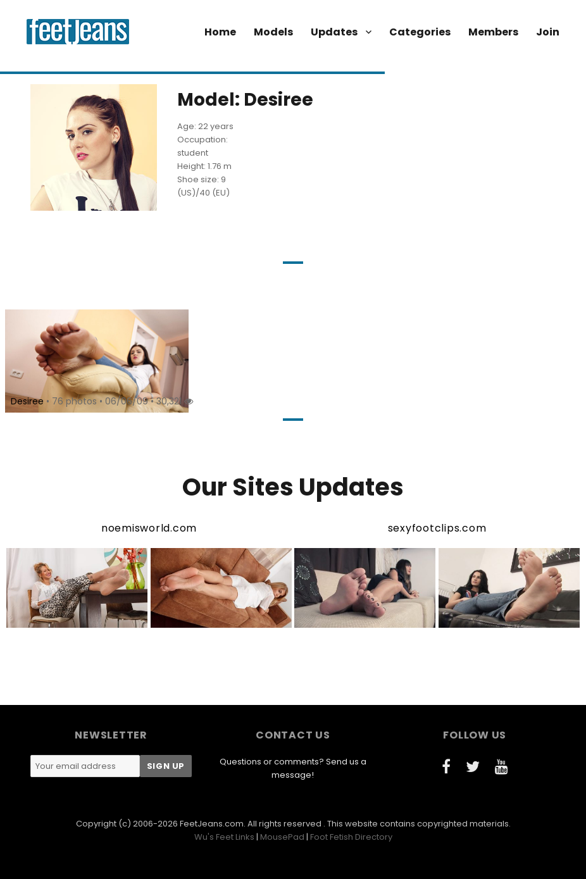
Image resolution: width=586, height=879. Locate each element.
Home (220, 32)
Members (493, 32)
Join (547, 32)
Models (273, 32)
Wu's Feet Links (224, 837)
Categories (420, 32)
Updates (334, 32)
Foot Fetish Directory (351, 837)
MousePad (282, 837)
